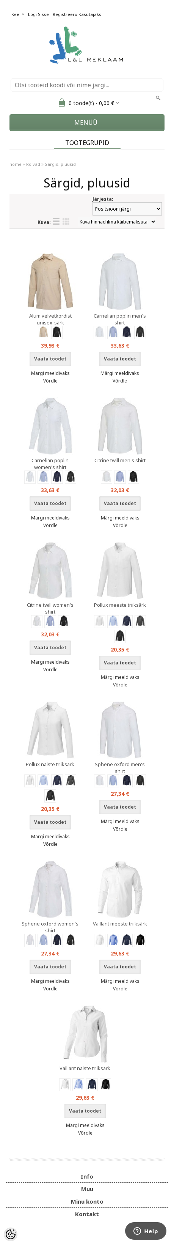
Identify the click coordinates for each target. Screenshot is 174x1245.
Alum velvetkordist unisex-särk (50, 319)
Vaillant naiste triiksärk (85, 1068)
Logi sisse (38, 14)
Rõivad (33, 164)
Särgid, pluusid (60, 164)
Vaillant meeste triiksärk (120, 923)
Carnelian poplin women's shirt (50, 464)
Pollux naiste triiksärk (50, 764)
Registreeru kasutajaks (77, 14)
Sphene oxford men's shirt (120, 767)
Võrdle (50, 381)
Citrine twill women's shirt (50, 608)
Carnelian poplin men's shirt (120, 319)
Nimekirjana (56, 221)
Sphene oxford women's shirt (50, 927)
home (15, 164)
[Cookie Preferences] (10, 1234)
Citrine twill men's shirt (120, 460)
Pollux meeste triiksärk (120, 604)
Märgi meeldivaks (50, 373)
